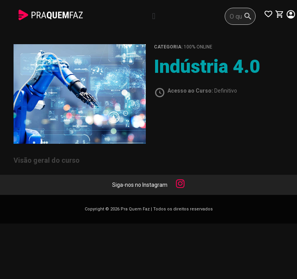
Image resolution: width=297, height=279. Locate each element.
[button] (153, 16)
